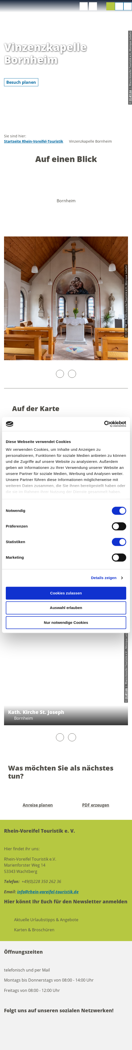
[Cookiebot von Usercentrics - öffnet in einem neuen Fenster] (104, 424)
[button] (84, 6)
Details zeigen (103, 578)
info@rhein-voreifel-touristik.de (48, 892)
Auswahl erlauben (66, 608)
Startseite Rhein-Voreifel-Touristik (33, 141)
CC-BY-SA (126, 693)
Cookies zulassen (66, 593)
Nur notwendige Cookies (66, 622)
